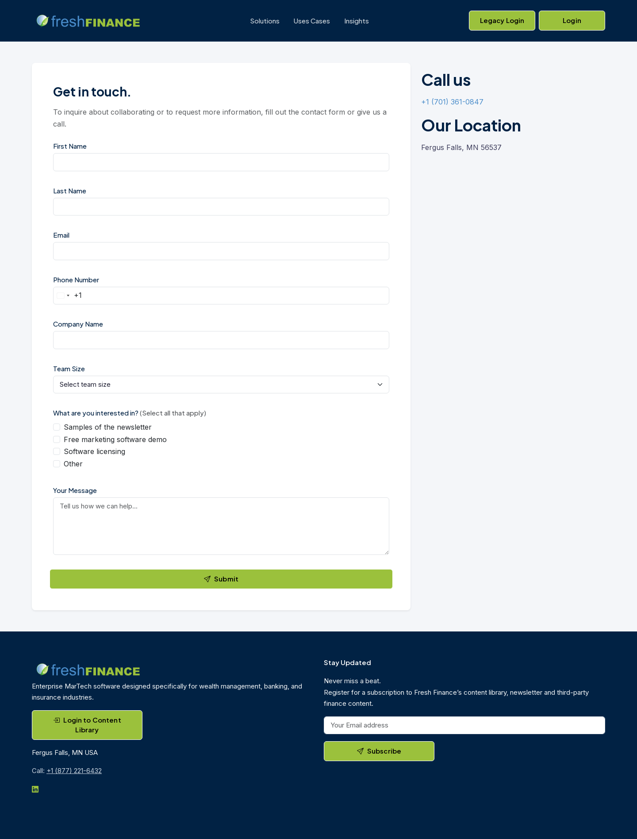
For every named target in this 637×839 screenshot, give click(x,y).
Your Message (75, 490)
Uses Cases (312, 20)
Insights (356, 20)
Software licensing (94, 451)
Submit (221, 578)
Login (572, 20)
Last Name (69, 190)
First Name (70, 146)
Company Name (78, 323)
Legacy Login (502, 20)
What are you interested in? (129, 412)
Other (73, 463)
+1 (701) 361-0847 (452, 101)
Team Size (69, 368)
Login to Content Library (87, 725)
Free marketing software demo (115, 439)
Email (61, 235)
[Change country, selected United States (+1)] (68, 295)
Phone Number (76, 279)
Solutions (265, 20)
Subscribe (379, 751)
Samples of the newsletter (108, 427)
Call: (67, 770)
